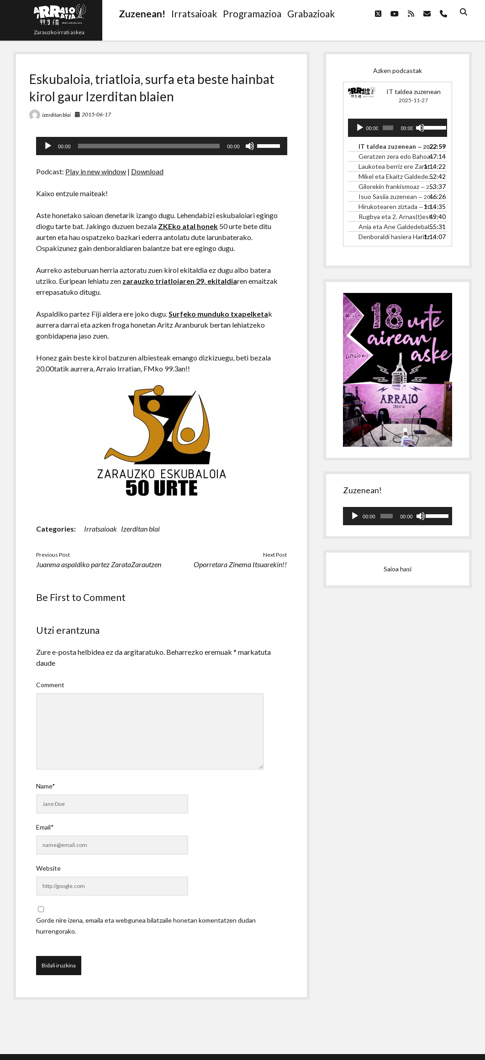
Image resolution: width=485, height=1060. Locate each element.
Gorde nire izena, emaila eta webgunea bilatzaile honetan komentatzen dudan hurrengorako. (146, 925)
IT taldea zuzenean (413, 91)
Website (48, 868)
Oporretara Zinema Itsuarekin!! (240, 564)
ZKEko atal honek (188, 226)
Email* (45, 827)
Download (147, 171)
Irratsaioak (100, 528)
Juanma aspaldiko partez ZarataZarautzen (98, 564)
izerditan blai (56, 114)
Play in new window (95, 171)
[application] (161, 146)
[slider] (149, 146)
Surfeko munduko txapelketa (218, 313)
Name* (45, 786)
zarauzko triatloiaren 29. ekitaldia (179, 281)
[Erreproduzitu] (48, 146)
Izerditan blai (140, 528)
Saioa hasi (397, 569)
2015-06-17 (96, 114)
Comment (50, 685)
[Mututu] (249, 146)
